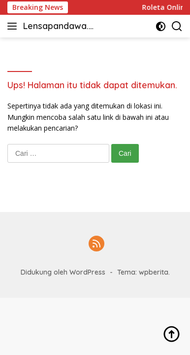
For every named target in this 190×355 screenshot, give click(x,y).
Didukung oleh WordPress (63, 272)
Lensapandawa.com (58, 27)
